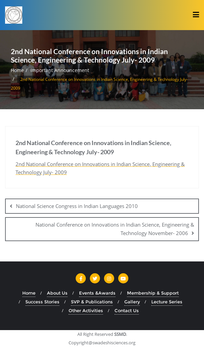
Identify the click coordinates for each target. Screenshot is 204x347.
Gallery (132, 301)
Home (17, 70)
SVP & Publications (92, 301)
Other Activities (86, 310)
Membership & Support (153, 293)
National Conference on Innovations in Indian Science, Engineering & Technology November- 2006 (114, 228)
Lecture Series (166, 301)
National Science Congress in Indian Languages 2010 (77, 206)
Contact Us (126, 310)
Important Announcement (59, 70)
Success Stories (42, 301)
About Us (57, 293)
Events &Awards (97, 293)
